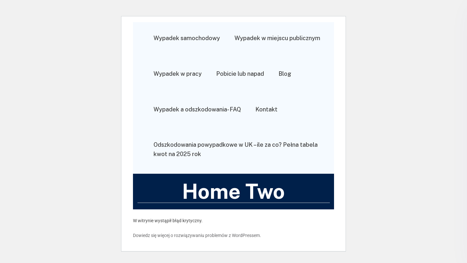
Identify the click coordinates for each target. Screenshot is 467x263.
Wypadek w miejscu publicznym (277, 38)
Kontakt (266, 109)
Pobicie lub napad (240, 73)
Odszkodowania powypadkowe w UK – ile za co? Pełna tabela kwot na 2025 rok (236, 149)
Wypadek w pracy (178, 73)
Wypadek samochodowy (187, 38)
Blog (284, 73)
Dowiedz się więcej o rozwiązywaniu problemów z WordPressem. (197, 235)
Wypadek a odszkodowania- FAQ (197, 109)
